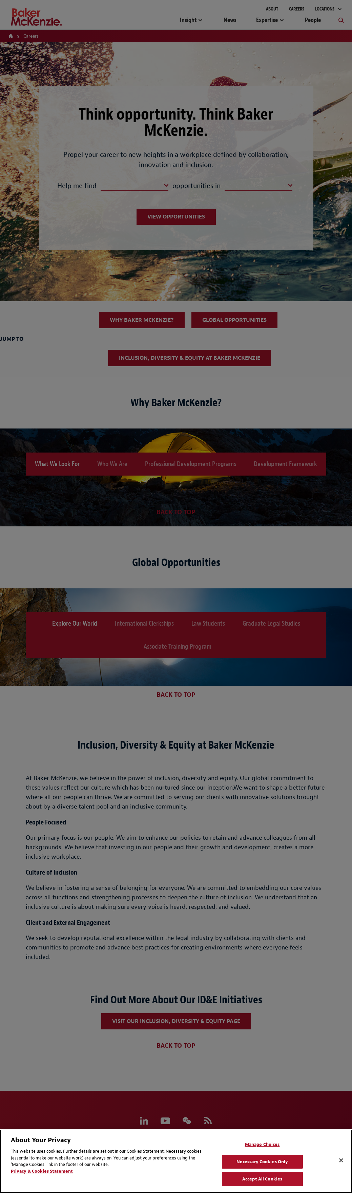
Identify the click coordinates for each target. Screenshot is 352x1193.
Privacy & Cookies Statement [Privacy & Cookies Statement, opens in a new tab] (42, 1171)
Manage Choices (262, 1144)
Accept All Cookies (262, 1179)
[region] (176, 1161)
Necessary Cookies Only (262, 1162)
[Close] (341, 1160)
